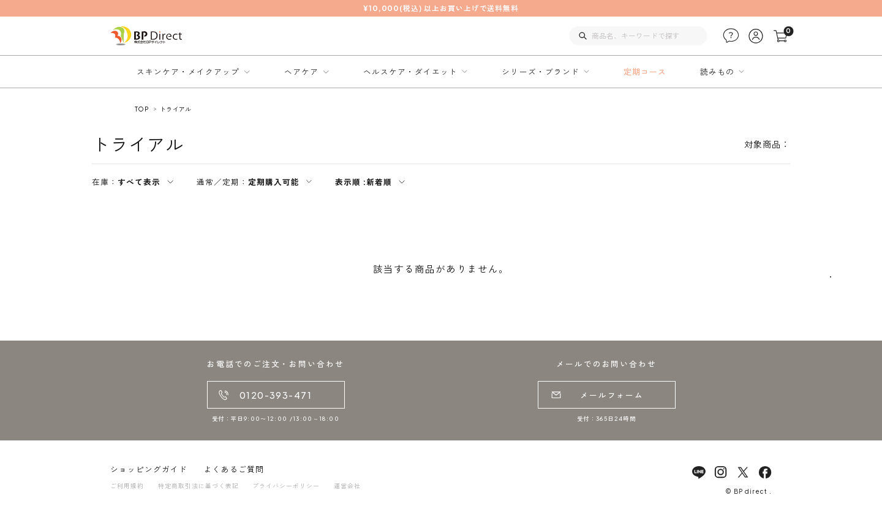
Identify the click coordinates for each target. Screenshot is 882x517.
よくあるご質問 (234, 469)
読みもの (717, 72)
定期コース (645, 72)
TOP (141, 109)
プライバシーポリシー (286, 485)
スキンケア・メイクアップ (188, 72)
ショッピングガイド (148, 469)
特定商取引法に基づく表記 (198, 485)
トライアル (176, 109)
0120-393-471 (275, 395)
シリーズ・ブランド (540, 72)
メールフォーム (612, 395)
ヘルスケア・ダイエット (410, 72)
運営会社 (347, 485)
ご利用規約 (127, 485)
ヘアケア (301, 72)
